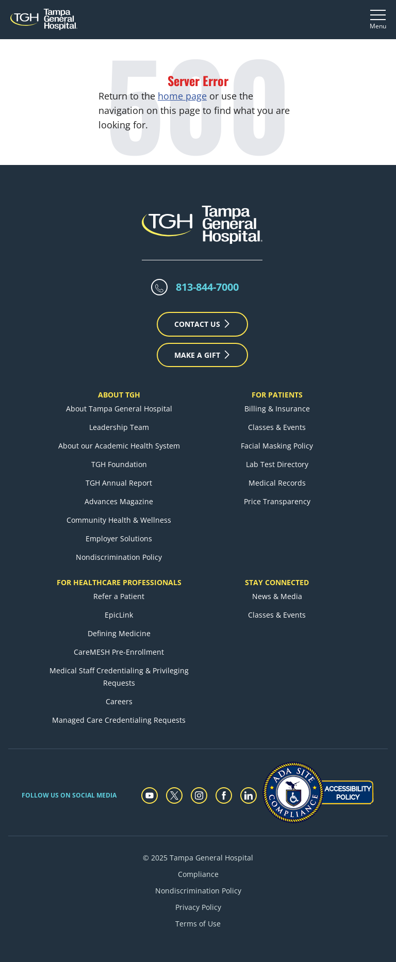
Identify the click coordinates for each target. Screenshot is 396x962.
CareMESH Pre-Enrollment (119, 652)
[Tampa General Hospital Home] (43, 19)
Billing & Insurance (277, 408)
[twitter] (174, 795)
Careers (119, 701)
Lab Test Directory (277, 464)
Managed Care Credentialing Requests (119, 720)
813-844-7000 (207, 287)
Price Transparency (277, 501)
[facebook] (224, 795)
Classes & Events (277, 427)
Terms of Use (198, 923)
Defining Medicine (119, 633)
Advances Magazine (119, 501)
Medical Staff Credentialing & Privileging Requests (119, 677)
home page (182, 96)
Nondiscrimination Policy (119, 557)
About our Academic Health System (119, 446)
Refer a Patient (118, 596)
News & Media (277, 596)
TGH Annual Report (119, 483)
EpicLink (119, 615)
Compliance (198, 874)
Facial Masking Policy (277, 446)
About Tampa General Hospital (119, 408)
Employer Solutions (119, 538)
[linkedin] (248, 795)
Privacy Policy (198, 907)
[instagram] (199, 795)
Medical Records (277, 483)
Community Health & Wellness (119, 520)
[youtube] (149, 795)
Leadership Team (119, 427)
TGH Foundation (119, 464)
